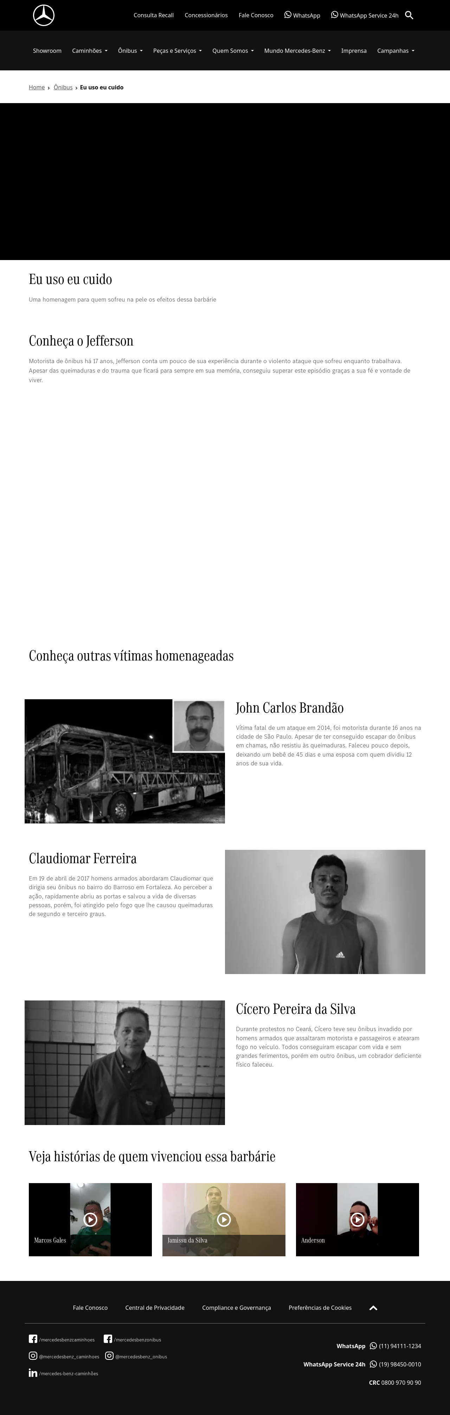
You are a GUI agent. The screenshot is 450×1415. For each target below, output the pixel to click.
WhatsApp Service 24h (365, 15)
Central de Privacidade (155, 1308)
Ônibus (63, 87)
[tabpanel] (225, 181)
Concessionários (206, 15)
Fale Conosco (256, 15)
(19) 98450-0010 (362, 1364)
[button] (90, 50)
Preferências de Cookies (320, 1308)
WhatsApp (302, 15)
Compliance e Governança (236, 1308)
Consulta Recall (154, 15)
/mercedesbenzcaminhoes (62, 1340)
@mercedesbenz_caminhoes (64, 1356)
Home (37, 87)
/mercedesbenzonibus (132, 1340)
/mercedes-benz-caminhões (63, 1373)
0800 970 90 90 (395, 1382)
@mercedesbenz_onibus (136, 1356)
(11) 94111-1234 (379, 1346)
